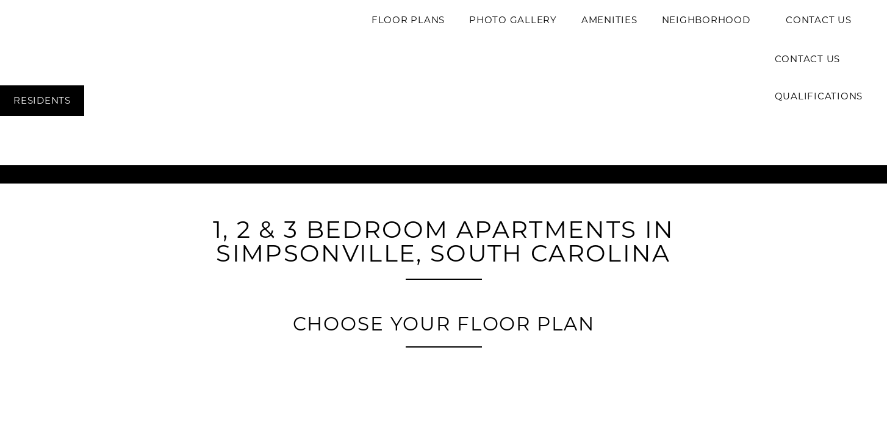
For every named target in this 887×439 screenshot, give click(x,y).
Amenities (609, 61)
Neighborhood (706, 61)
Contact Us (819, 61)
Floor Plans (408, 61)
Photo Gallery (513, 61)
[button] (830, 20)
